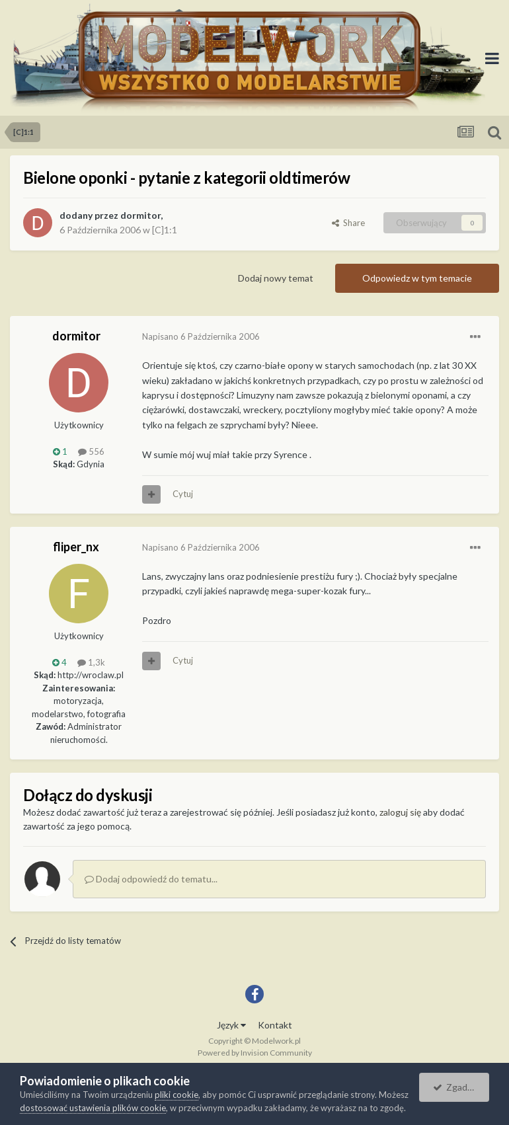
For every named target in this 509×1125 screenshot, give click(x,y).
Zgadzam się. (461, 1087)
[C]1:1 (164, 229)
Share (348, 222)
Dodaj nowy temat (275, 278)
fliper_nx (76, 546)
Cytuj (183, 493)
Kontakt (275, 1024)
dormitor (140, 215)
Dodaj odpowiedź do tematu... (151, 878)
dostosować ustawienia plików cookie (93, 1108)
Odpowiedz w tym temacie (417, 278)
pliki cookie (176, 1094)
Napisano (201, 336)
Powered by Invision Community (255, 1053)
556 (91, 451)
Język (231, 1024)
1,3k (91, 662)
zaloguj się (400, 812)
